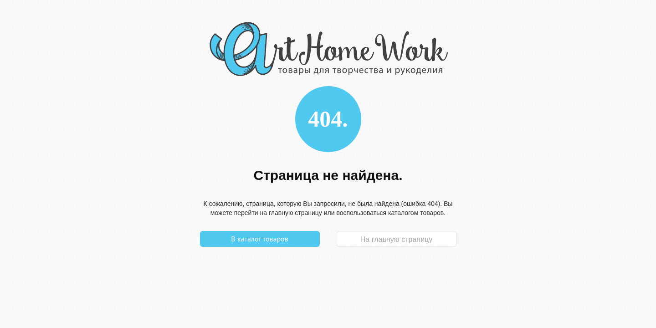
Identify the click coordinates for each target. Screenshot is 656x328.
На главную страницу (396, 239)
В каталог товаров (259, 238)
